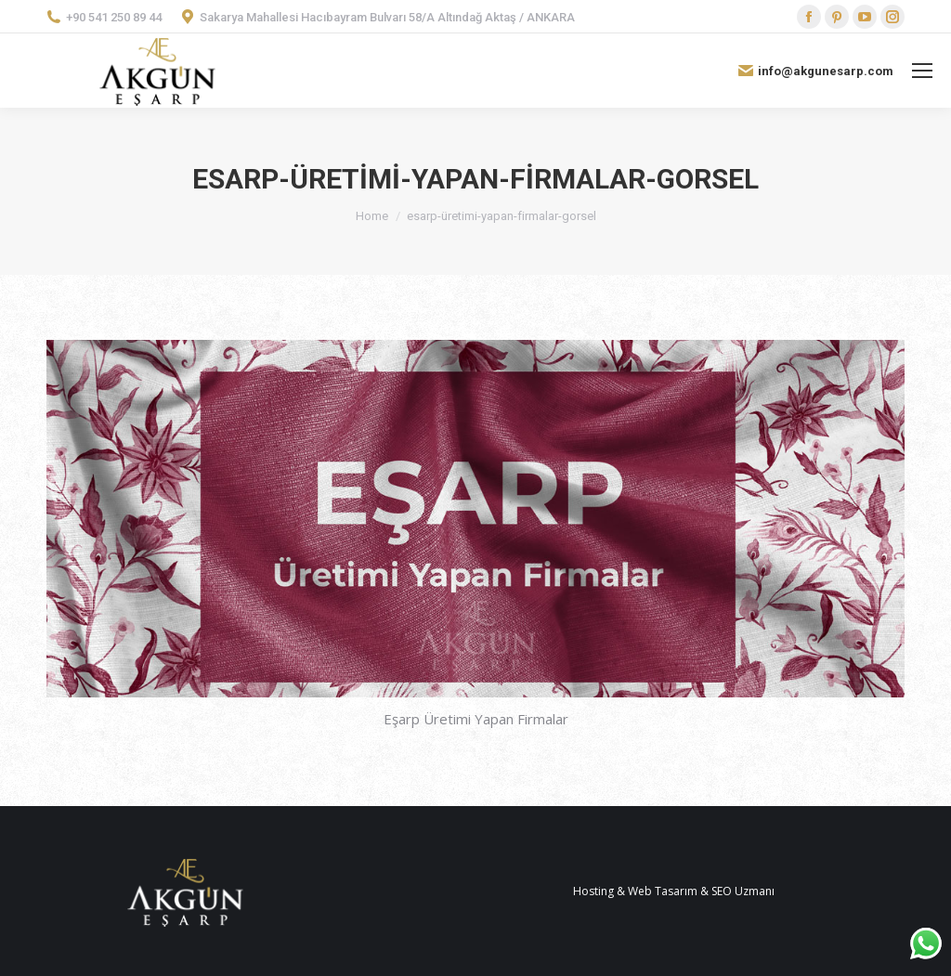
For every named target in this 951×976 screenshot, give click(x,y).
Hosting (593, 891)
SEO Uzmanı (743, 891)
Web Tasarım (662, 891)
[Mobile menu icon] (922, 70)
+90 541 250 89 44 (104, 16)
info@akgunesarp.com (815, 70)
